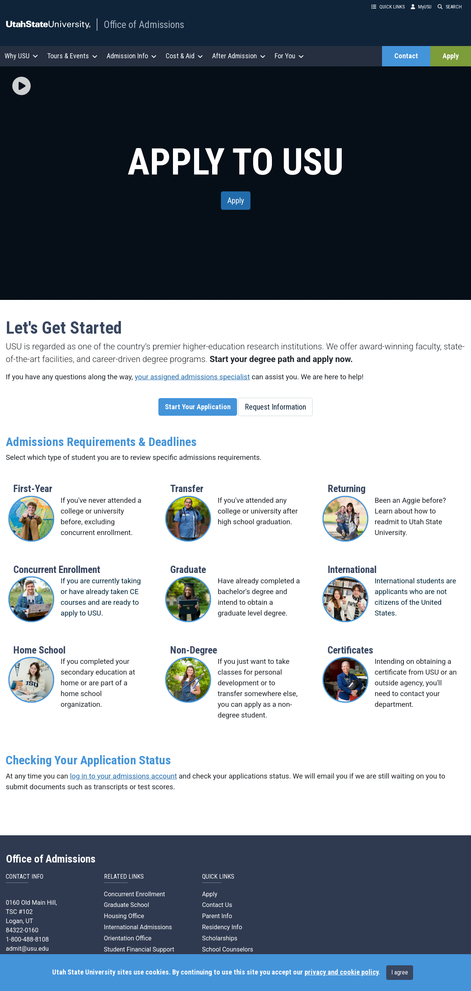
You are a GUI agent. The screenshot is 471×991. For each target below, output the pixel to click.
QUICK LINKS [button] (388, 7)
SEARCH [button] (450, 7)
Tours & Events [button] (72, 56)
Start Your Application (198, 407)
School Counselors (227, 949)
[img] (21, 86)
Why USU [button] (21, 56)
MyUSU (421, 7)
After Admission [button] (238, 56)
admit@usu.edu (27, 948)
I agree (399, 972)
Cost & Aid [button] (184, 56)
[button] (21, 87)
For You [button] (289, 56)
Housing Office (124, 916)
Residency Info (222, 927)
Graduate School (126, 905)
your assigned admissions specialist (192, 377)
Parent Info (217, 916)
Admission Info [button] (131, 56)
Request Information (275, 407)
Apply (451, 56)
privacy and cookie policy (341, 972)
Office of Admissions (144, 24)
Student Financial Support (139, 949)
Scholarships (219, 938)
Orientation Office (128, 938)
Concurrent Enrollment (134, 894)
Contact (406, 56)
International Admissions (138, 927)
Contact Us (217, 905)
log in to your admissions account (123, 776)
